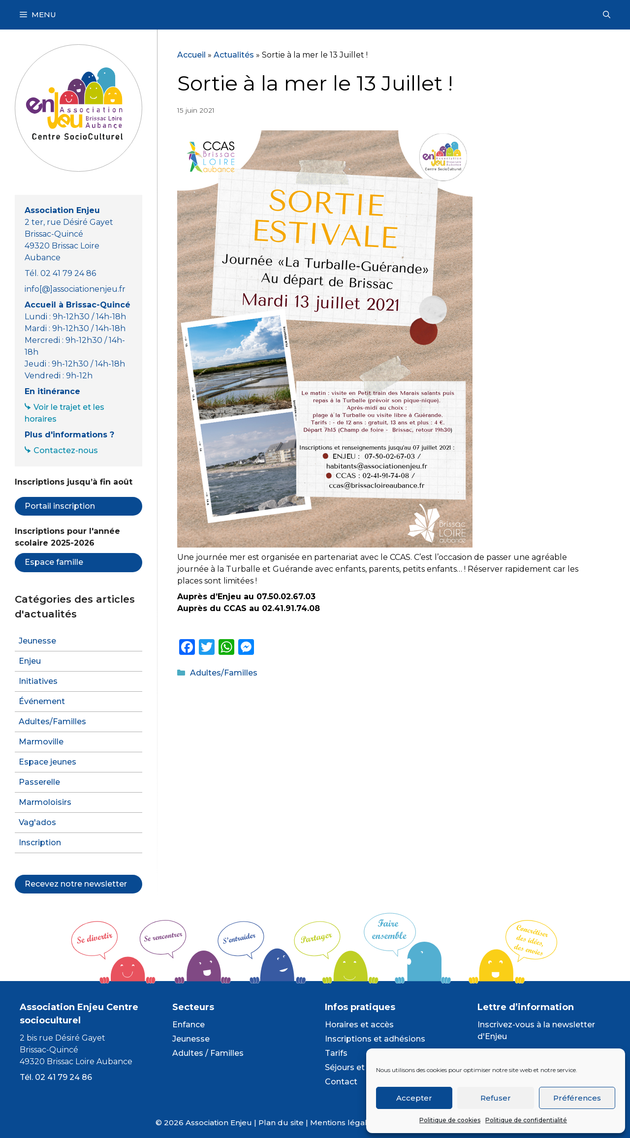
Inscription (40, 842)
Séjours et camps (359, 1067)
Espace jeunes (47, 762)
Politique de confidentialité (526, 1120)
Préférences (577, 1098)
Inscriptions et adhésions (375, 1039)
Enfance (188, 1024)
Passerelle (39, 782)
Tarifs (336, 1053)
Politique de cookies (449, 1120)
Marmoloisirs (45, 802)
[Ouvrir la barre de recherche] (606, 15)
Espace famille (54, 562)
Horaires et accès (359, 1024)
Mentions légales (343, 1122)
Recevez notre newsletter (76, 884)
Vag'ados (37, 822)
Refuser (495, 1098)
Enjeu (30, 661)
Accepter (414, 1098)
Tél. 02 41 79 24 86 (56, 1077)
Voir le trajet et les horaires (64, 413)
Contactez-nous (65, 450)
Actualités (234, 55)
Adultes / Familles (208, 1053)
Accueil (191, 55)
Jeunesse (37, 641)
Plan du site (281, 1122)
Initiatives (38, 681)
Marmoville (41, 741)
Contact (341, 1081)
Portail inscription (60, 506)
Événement (42, 701)
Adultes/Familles (223, 672)
